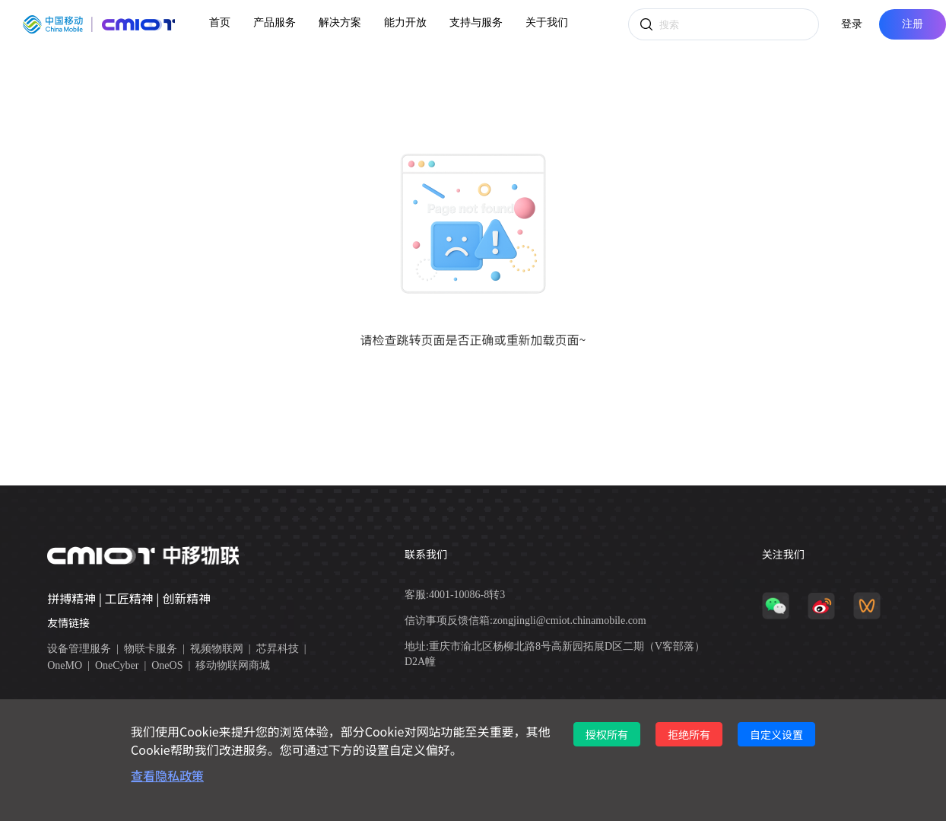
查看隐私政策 (167, 775)
